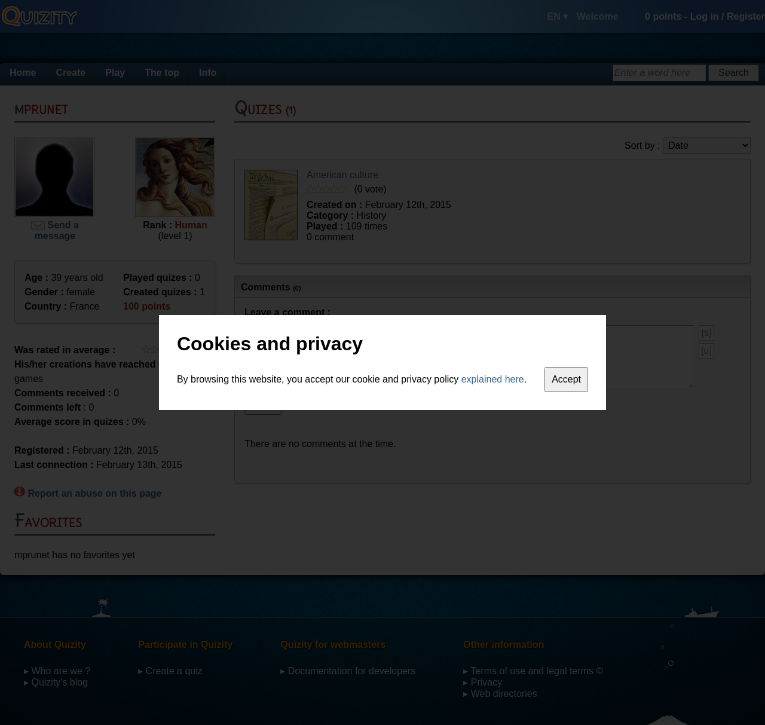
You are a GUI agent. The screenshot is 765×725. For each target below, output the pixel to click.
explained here (492, 379)
